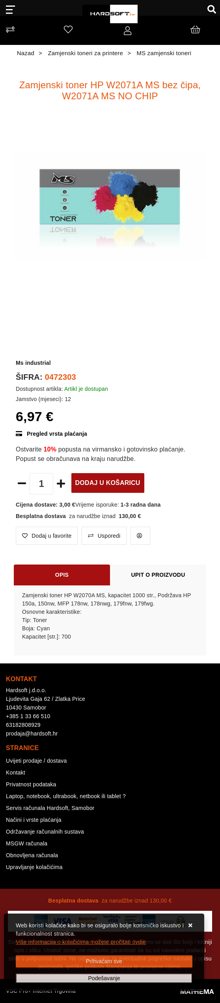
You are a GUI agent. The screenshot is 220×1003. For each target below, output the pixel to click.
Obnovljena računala (32, 855)
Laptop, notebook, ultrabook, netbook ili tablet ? (66, 796)
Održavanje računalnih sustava (45, 831)
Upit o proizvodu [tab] (158, 575)
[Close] (104, 961)
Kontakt (15, 772)
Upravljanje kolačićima (34, 867)
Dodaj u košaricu (107, 482)
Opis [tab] (62, 575)
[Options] (104, 978)
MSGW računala (26, 843)
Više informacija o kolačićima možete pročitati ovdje (81, 942)
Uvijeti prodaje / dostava (36, 761)
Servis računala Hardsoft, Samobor (50, 808)
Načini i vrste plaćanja (34, 820)
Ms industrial (33, 363)
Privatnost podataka (31, 784)
